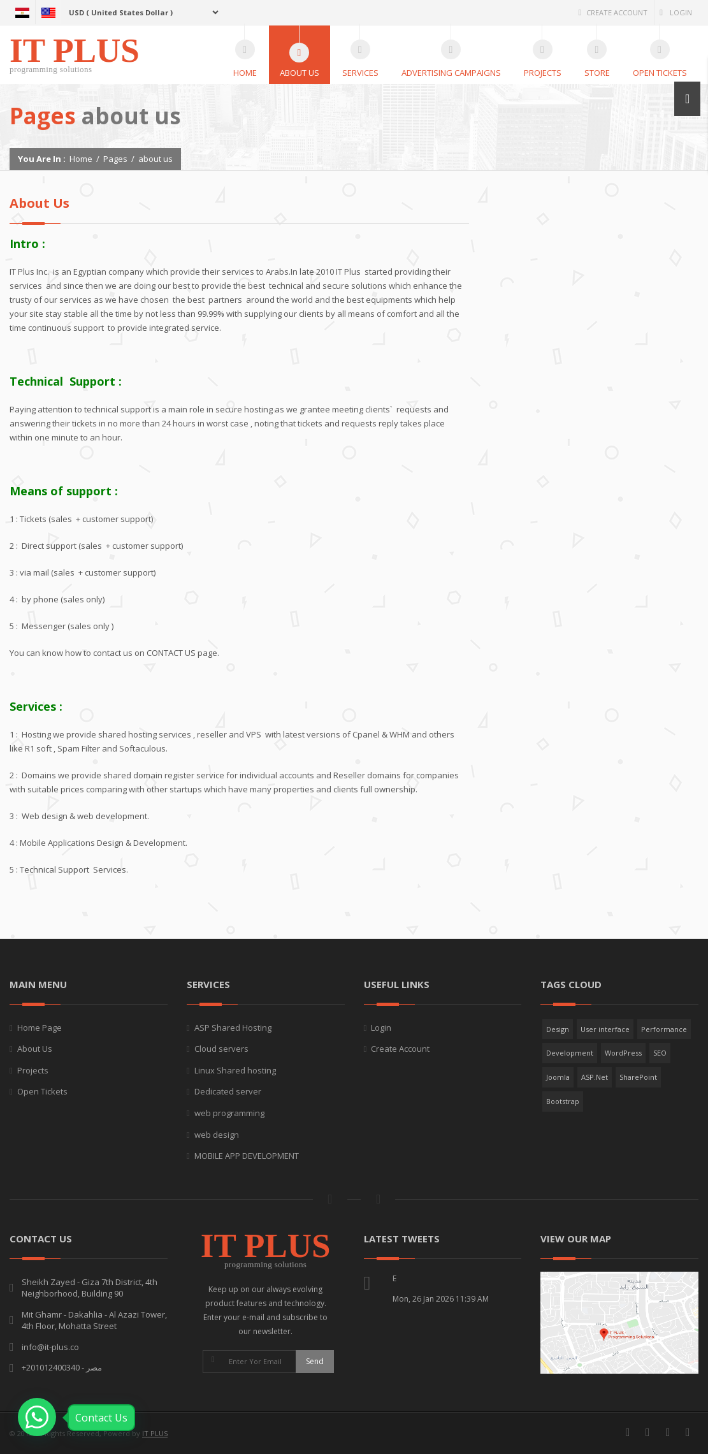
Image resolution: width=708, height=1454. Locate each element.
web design (216, 1134)
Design (557, 1029)
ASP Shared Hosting (232, 1027)
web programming (229, 1113)
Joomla (558, 1077)
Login (676, 12)
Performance (664, 1029)
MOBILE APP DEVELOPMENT (246, 1155)
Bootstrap (562, 1101)
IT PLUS (155, 1433)
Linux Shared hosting (235, 1070)
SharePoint (638, 1077)
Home (80, 158)
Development (569, 1053)
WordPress (623, 1053)
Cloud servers (221, 1048)
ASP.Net (594, 1077)
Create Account (612, 12)
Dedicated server (227, 1091)
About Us (34, 1048)
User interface (605, 1029)
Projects (32, 1070)
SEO (660, 1053)
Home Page (39, 1027)
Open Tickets (42, 1091)
